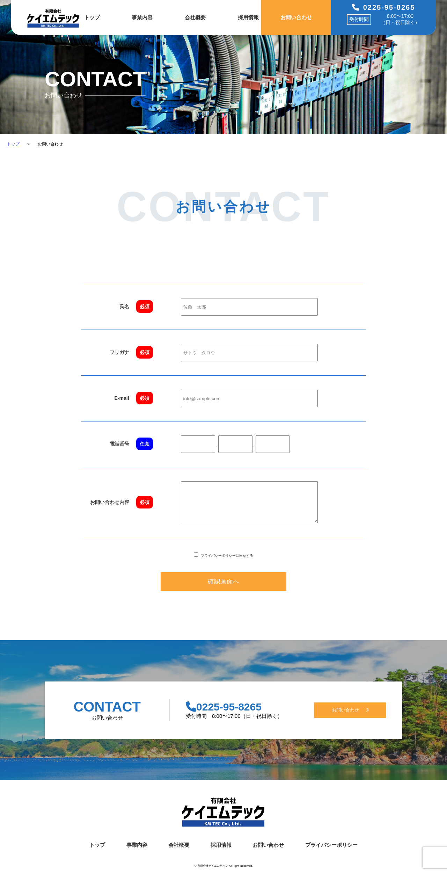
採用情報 (248, 17)
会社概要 (195, 17)
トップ (92, 17)
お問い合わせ (296, 17)
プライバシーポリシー (331, 848)
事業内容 (142, 17)
